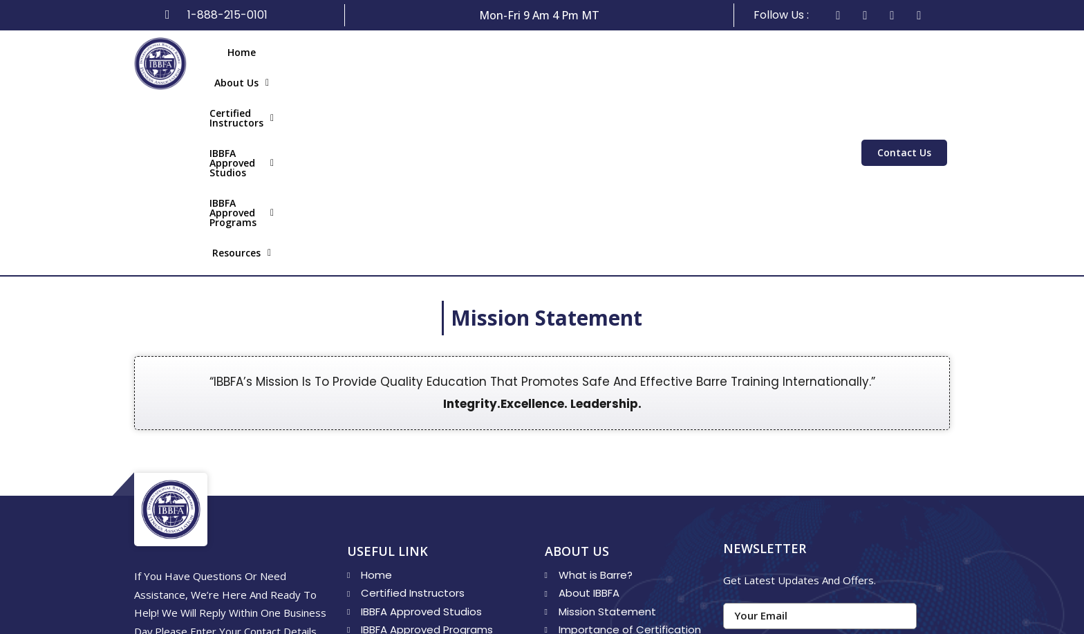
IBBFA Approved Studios (529, 63)
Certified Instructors (394, 63)
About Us (295, 63)
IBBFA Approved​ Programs (677, 63)
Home (235, 63)
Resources (792, 63)
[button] (295, 63)
